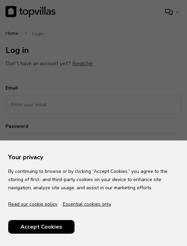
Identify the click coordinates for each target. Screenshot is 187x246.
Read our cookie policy (32, 204)
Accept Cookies (41, 227)
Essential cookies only (87, 204)
